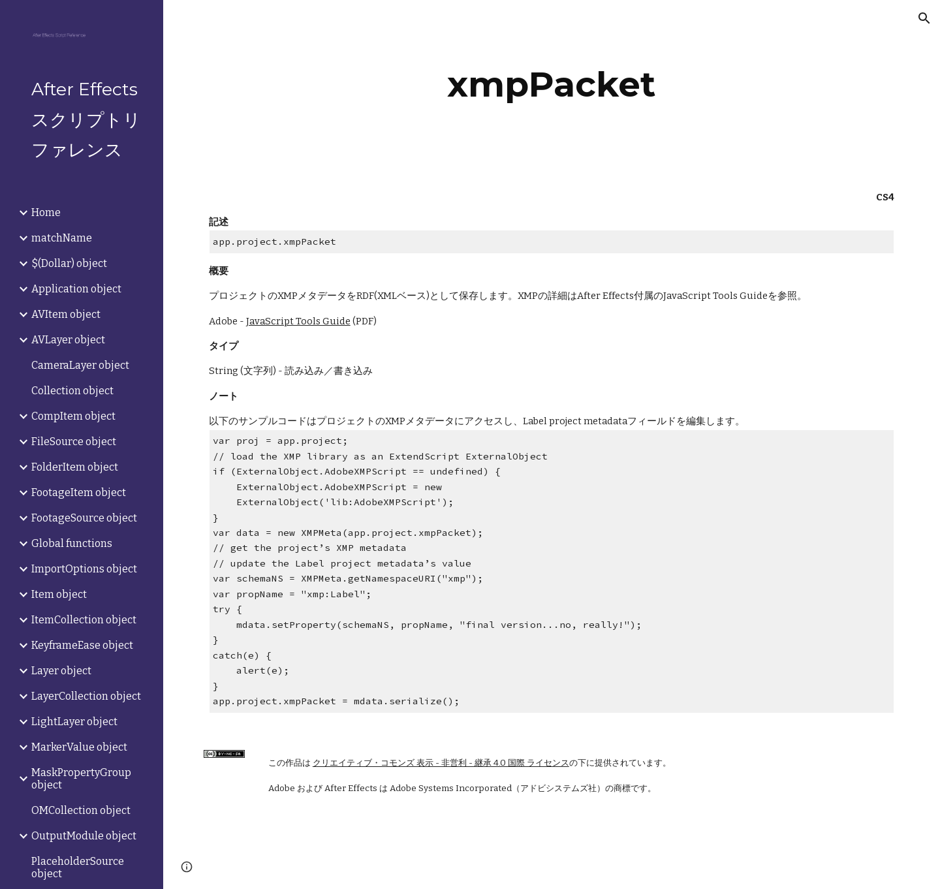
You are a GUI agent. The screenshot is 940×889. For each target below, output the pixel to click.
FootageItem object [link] (78, 492)
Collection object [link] (72, 390)
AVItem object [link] (66, 314)
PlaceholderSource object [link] (77, 867)
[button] (924, 18)
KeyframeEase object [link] (82, 645)
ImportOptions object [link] (84, 569)
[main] (551, 84)
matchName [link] (61, 238)
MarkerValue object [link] (79, 747)
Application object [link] (76, 289)
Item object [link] (59, 594)
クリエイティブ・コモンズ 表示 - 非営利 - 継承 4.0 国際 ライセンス (441, 763)
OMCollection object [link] (81, 810)
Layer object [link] (61, 670)
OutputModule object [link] (83, 836)
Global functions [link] (71, 543)
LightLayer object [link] (74, 721)
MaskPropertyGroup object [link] (81, 778)
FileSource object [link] (73, 441)
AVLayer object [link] (68, 340)
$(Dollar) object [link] (69, 263)
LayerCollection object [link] (86, 696)
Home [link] (46, 212)
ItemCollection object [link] (83, 620)
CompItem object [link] (73, 416)
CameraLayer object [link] (80, 365)
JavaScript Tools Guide (298, 321)
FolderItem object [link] (74, 467)
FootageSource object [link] (84, 518)
